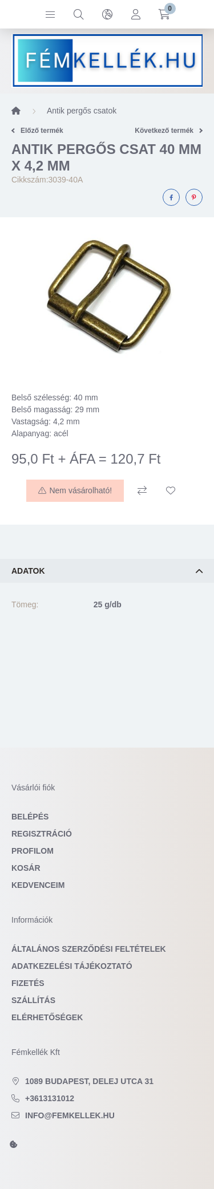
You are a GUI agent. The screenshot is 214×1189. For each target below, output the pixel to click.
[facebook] (171, 197)
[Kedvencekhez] (170, 490)
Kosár (26, 868)
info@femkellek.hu (70, 1115)
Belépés (30, 816)
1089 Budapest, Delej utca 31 (89, 1081)
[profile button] (135, 14)
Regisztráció (41, 833)
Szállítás (33, 1000)
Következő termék (169, 131)
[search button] (78, 14)
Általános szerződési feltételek (88, 948)
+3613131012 (49, 1098)
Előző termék (37, 131)
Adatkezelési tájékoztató (71, 966)
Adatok (28, 570)
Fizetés (28, 983)
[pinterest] (194, 197)
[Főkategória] (16, 111)
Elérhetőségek (47, 1017)
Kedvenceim (37, 885)
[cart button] (164, 14)
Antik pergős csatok (81, 110)
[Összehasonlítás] (142, 490)
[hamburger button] (50, 14)
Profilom (32, 850)
